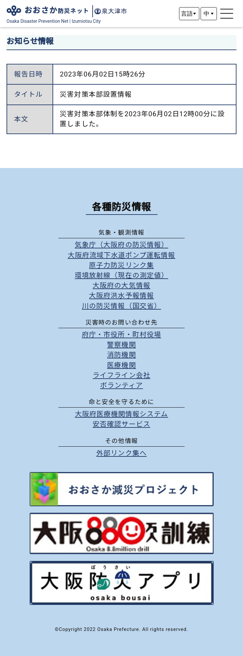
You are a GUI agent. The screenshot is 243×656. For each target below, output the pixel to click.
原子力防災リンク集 (121, 265)
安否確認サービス (121, 424)
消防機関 (121, 355)
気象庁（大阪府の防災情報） (121, 245)
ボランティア (121, 385)
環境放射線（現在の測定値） (121, 275)
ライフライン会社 (121, 375)
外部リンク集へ (121, 453)
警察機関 (121, 345)
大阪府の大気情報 (121, 285)
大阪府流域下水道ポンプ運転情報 (121, 255)
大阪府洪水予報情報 (121, 296)
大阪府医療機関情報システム (121, 414)
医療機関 (121, 365)
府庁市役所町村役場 (121, 335)
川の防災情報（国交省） (121, 306)
